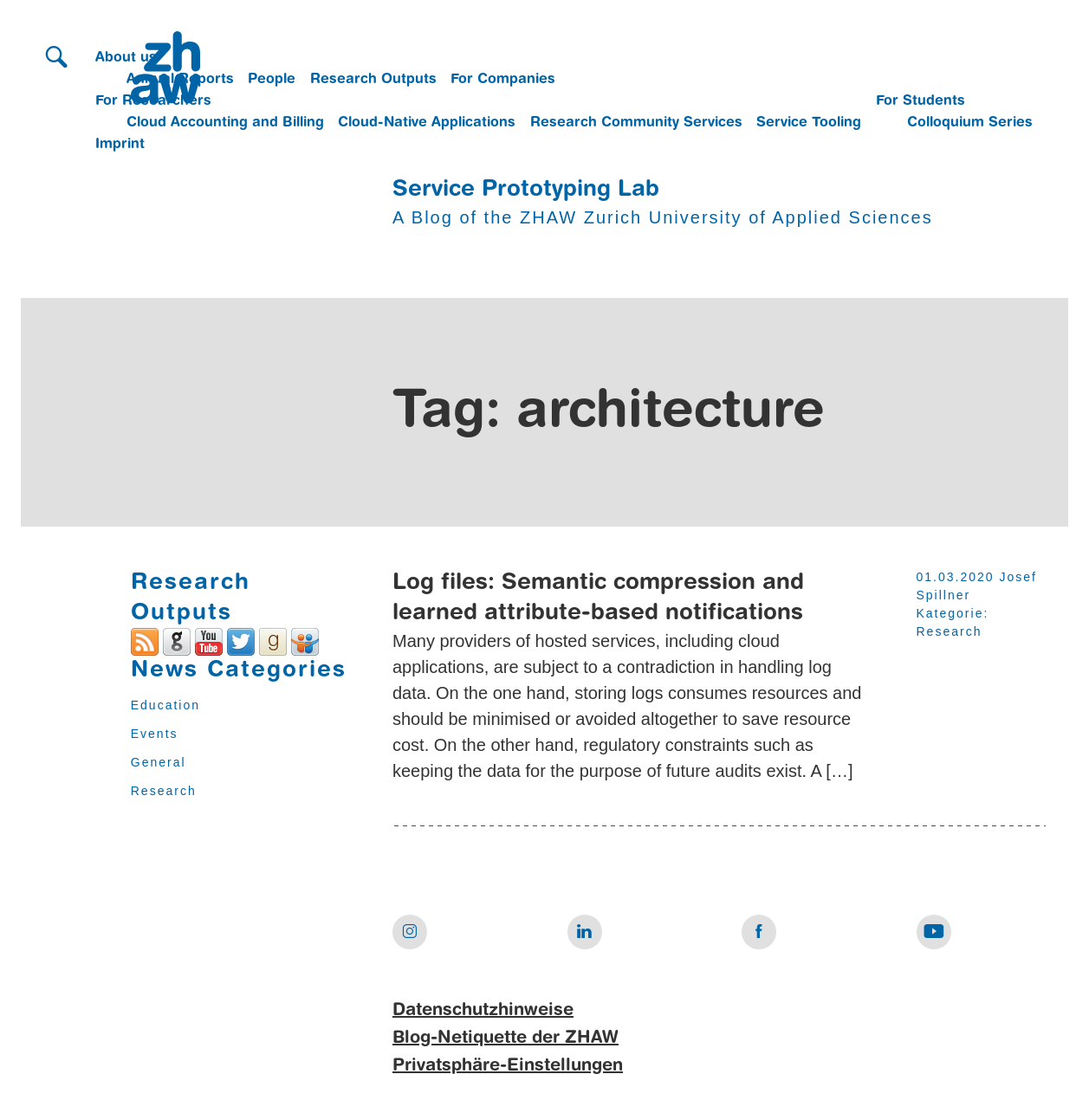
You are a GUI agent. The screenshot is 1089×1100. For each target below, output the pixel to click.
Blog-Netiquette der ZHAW (505, 1038)
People (271, 80)
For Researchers (153, 101)
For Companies (503, 80)
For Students (920, 101)
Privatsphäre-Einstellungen (507, 1066)
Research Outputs (373, 80)
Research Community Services (636, 123)
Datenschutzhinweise (483, 1010)
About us (126, 58)
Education (165, 705)
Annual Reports (180, 80)
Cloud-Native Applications (426, 123)
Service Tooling (808, 123)
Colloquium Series (970, 123)
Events (154, 734)
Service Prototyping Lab (525, 189)
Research (164, 791)
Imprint (120, 145)
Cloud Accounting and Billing (225, 123)
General (158, 762)
